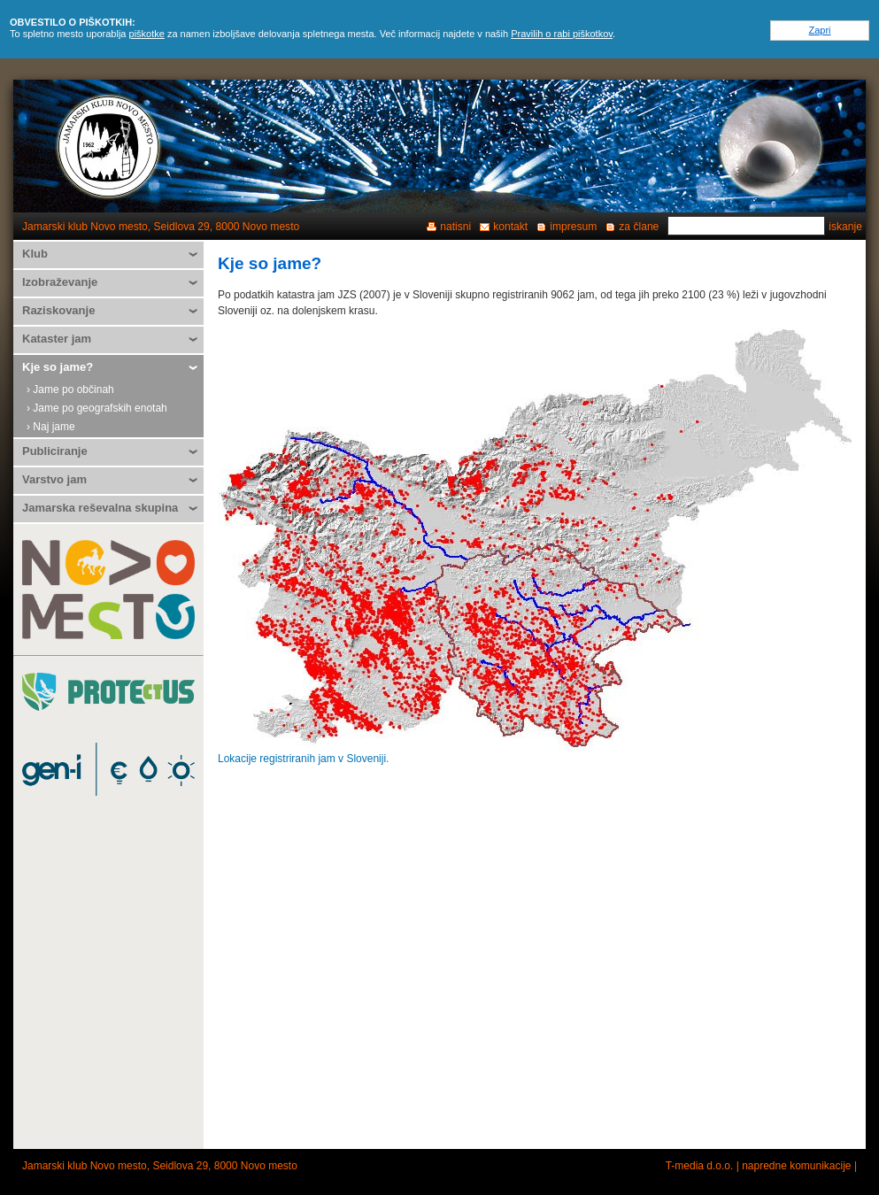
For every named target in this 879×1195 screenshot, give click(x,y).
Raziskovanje (58, 310)
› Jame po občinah (70, 389)
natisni (455, 226)
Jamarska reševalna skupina (100, 507)
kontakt (510, 226)
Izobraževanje (59, 282)
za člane (639, 226)
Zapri (819, 30)
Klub (35, 253)
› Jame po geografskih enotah (97, 408)
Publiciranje (55, 451)
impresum (573, 226)
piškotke (147, 33)
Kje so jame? (57, 367)
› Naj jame (51, 426)
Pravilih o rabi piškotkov (562, 33)
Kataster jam (56, 338)
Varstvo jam (54, 479)
